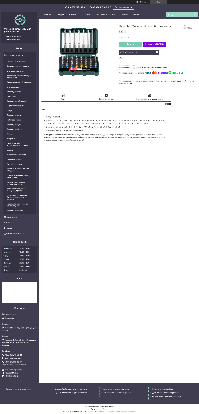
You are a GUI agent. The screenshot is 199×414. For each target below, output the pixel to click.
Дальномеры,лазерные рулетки (165, 392)
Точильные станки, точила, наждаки (18, 170)
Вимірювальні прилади (16, 155)
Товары (60, 14)
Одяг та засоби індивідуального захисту (17, 144)
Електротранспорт (14, 87)
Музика (10, 134)
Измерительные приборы (162, 389)
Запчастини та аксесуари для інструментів (19, 76)
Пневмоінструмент (14, 159)
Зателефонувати (123, 7)
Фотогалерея (10, 217)
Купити (130, 44)
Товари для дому (14, 115)
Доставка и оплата (105, 14)
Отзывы (8, 228)
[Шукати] (195, 14)
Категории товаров (13, 55)
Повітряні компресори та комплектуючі (17, 205)
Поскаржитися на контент (106, 411)
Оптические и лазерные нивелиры (166, 396)
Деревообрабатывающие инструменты (71, 389)
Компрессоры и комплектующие (117, 392)
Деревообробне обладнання (19, 82)
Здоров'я (11, 138)
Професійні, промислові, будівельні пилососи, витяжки (17, 197)
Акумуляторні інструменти (18, 66)
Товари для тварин (15, 210)
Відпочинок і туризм (15, 106)
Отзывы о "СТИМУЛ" (130, 14)
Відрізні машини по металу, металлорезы (18, 176)
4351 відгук (144, 2)
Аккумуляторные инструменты (116, 389)
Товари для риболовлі (16, 101)
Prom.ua (112, 406)
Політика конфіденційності (127, 411)
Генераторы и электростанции (19, 389)
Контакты (74, 14)
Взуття (10, 150)
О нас (87, 14)
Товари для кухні (14, 124)
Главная (47, 14)
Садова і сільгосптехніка (17, 61)
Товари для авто (14, 92)
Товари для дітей (14, 129)
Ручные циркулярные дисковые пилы (71, 392)
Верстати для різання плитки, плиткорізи (16, 183)
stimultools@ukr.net (13, 370)
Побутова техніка (14, 120)
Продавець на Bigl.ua (99, 409)
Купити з (154, 44)
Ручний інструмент (15, 164)
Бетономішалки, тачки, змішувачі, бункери (16, 190)
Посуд (9, 110)
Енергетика (11, 96)
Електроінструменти (15, 71)
